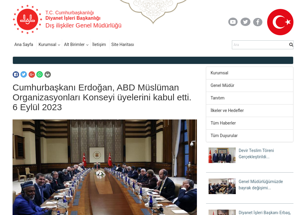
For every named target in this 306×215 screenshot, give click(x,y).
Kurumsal (47, 44)
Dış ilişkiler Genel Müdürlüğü (83, 25)
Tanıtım (218, 98)
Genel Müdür (222, 85)
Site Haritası (122, 44)
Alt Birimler (74, 44)
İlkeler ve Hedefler (227, 110)
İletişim (99, 44)
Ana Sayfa (23, 44)
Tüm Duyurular (224, 135)
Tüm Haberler (223, 123)
